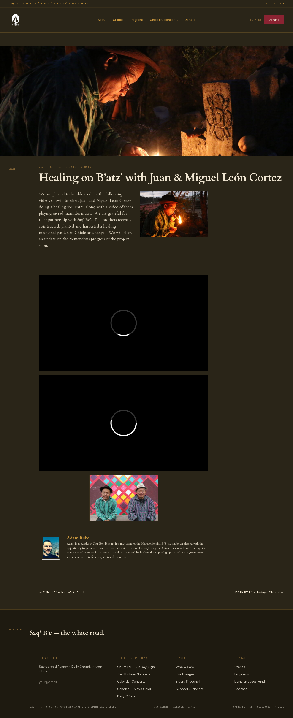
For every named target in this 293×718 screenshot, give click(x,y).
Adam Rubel (79, 538)
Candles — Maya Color (134, 689)
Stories (118, 20)
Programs (136, 20)
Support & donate (190, 689)
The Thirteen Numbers (133, 674)
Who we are (185, 667)
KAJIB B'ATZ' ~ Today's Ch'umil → (259, 592)
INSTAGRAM (161, 706)
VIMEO (191, 706)
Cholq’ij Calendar (162, 20)
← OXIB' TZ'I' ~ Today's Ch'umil (61, 592)
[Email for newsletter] (71, 681)
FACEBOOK (178, 706)
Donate (190, 20)
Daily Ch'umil (126, 696)
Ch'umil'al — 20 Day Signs (136, 667)
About (102, 20)
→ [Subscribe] (106, 682)
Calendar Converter (132, 681)
